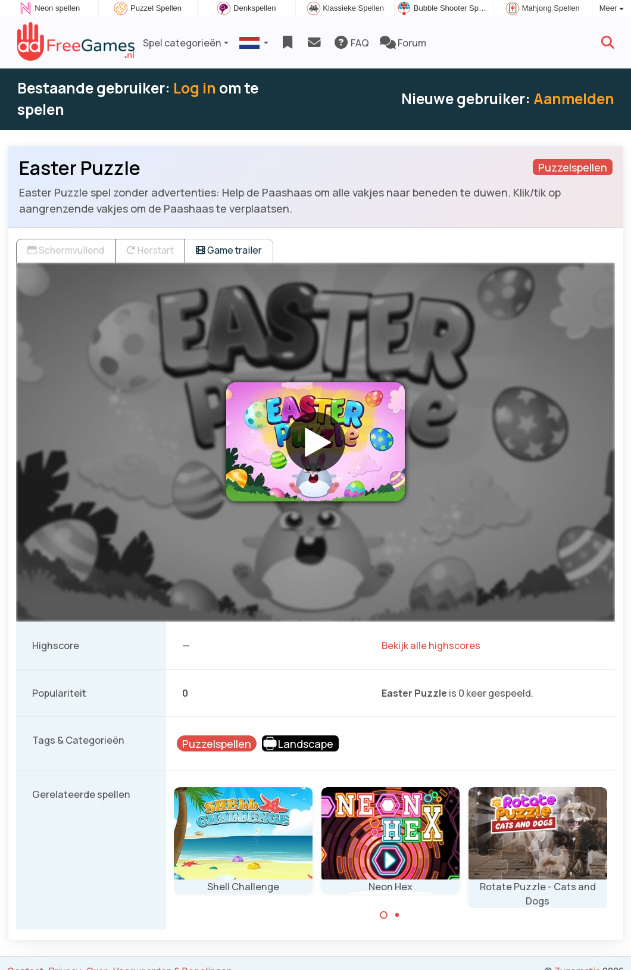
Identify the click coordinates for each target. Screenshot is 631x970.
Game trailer (229, 250)
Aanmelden (573, 98)
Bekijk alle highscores (431, 645)
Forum (403, 42)
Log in (194, 88)
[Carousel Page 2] (397, 915)
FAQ (351, 42)
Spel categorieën (182, 42)
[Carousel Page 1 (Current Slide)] (384, 915)
